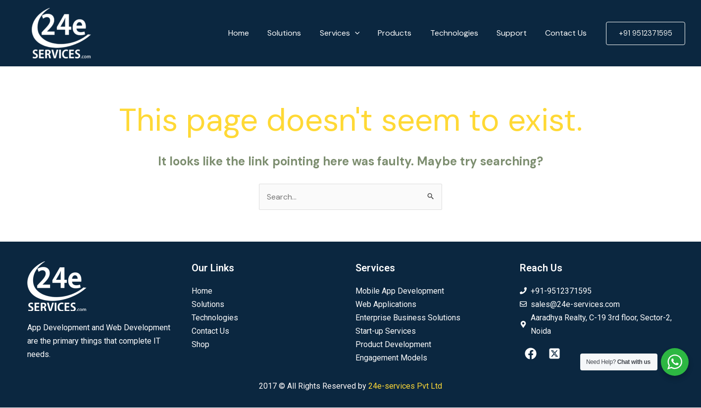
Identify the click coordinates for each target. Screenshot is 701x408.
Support (516, 33)
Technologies (461, 33)
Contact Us (567, 33)
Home (255, 33)
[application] (366, 33)
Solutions (298, 33)
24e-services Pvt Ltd (405, 386)
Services (351, 33)
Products (404, 33)
